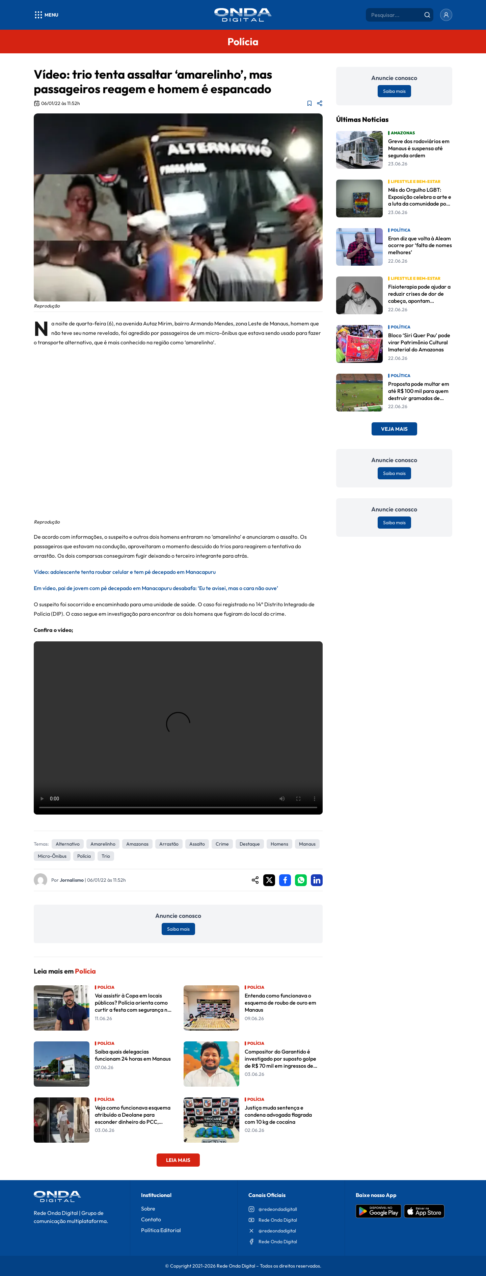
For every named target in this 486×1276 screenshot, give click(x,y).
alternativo (68, 844)
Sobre (148, 1208)
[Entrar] (446, 15)
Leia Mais (178, 1160)
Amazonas (137, 844)
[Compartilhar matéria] (320, 103)
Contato (151, 1219)
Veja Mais (394, 429)
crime (222, 844)
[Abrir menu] (46, 15)
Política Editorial (161, 1230)
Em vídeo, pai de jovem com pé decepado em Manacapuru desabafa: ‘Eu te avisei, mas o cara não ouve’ (156, 588)
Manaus (307, 844)
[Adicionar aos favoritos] (309, 103)
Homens (279, 844)
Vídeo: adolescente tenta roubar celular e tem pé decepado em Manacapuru (125, 571)
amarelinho (102, 844)
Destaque (250, 844)
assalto (197, 844)
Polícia (84, 856)
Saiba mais (178, 929)
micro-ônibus (52, 856)
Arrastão (169, 844)
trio (106, 856)
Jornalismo (72, 880)
